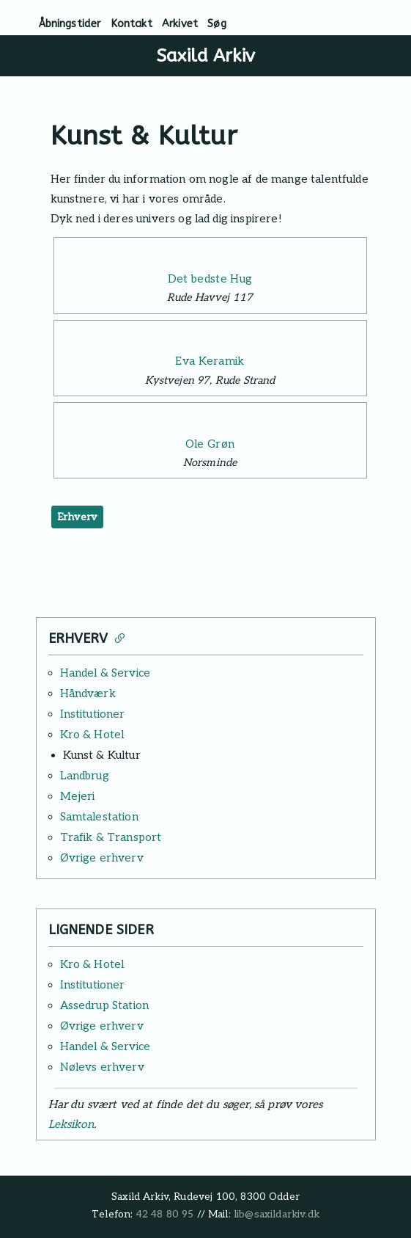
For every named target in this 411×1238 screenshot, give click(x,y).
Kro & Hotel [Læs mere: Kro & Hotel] (92, 734)
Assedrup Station (104, 1005)
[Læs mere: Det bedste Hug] (210, 253)
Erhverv (77, 517)
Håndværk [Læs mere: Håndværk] (88, 693)
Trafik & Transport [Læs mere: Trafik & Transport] (111, 837)
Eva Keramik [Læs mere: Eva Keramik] (210, 361)
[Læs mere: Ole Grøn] (210, 419)
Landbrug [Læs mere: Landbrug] (84, 775)
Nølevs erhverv (102, 1067)
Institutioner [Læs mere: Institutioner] (92, 714)
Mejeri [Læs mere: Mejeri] (77, 796)
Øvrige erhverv (102, 1026)
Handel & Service (105, 1046)
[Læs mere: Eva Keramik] (210, 336)
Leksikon (71, 1124)
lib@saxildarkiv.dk (276, 1214)
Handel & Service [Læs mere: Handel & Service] (105, 673)
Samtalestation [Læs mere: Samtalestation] (99, 816)
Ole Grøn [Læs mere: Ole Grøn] (210, 444)
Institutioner (92, 984)
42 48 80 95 (165, 1214)
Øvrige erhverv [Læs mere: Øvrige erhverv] (102, 857)
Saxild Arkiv (205, 55)
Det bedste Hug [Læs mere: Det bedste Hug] (210, 278)
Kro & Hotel (92, 964)
